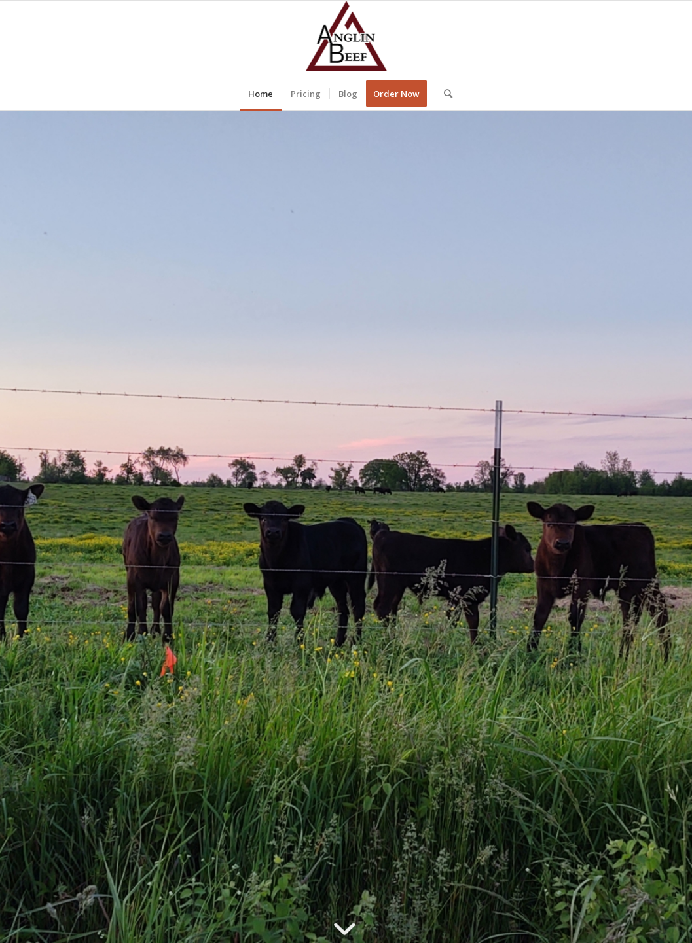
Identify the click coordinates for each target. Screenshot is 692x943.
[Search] (443, 93)
